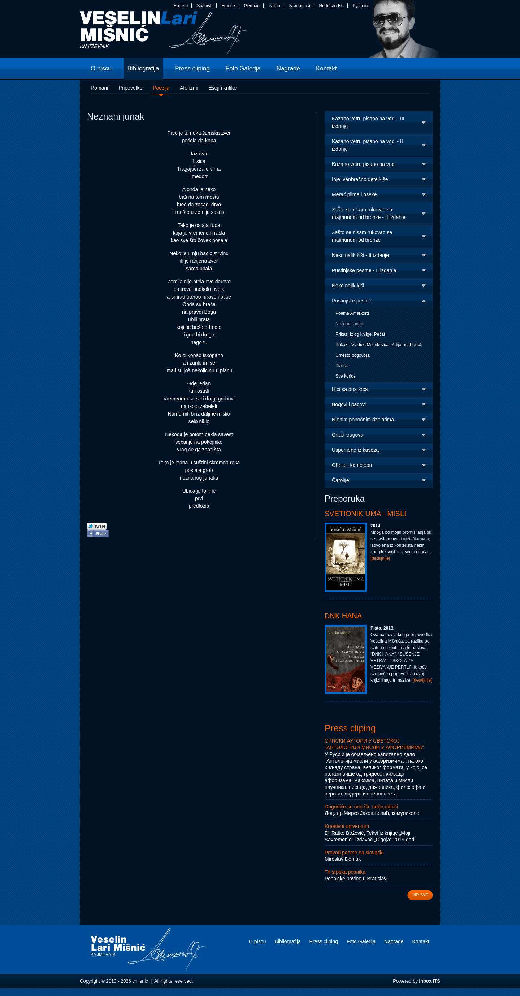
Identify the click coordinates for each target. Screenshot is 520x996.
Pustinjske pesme (352, 301)
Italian (274, 5)
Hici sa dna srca (350, 389)
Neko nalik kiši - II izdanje (360, 255)
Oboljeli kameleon (352, 465)
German (252, 5)
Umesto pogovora (352, 355)
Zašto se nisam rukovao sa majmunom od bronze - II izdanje (369, 213)
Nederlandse (331, 5)
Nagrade (394, 941)
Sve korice (345, 376)
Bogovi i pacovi (349, 404)
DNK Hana (343, 616)
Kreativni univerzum (347, 826)
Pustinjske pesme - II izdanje (364, 270)
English (181, 5)
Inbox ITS (430, 981)
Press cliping (350, 728)
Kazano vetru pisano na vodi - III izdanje (368, 122)
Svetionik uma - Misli (365, 514)
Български (299, 5)
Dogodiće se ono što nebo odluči (361, 807)
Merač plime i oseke (354, 194)
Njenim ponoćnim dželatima (363, 419)
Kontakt (420, 941)
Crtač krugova (347, 435)
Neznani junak (349, 323)
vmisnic (165, 34)
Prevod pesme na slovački (354, 852)
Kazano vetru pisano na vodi (364, 164)
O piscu (257, 941)
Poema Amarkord (352, 313)
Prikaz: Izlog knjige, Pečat (360, 334)
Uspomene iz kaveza (355, 450)
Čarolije (340, 480)
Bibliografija (287, 941)
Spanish (204, 5)
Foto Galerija (361, 941)
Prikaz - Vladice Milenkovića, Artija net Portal (378, 344)
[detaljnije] (380, 558)
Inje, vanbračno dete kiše (360, 179)
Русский (360, 5)
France (228, 5)
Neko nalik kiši (348, 285)
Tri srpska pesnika (345, 872)
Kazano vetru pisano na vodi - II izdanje (367, 145)
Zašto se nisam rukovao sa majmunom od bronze (362, 236)
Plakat (341, 365)
